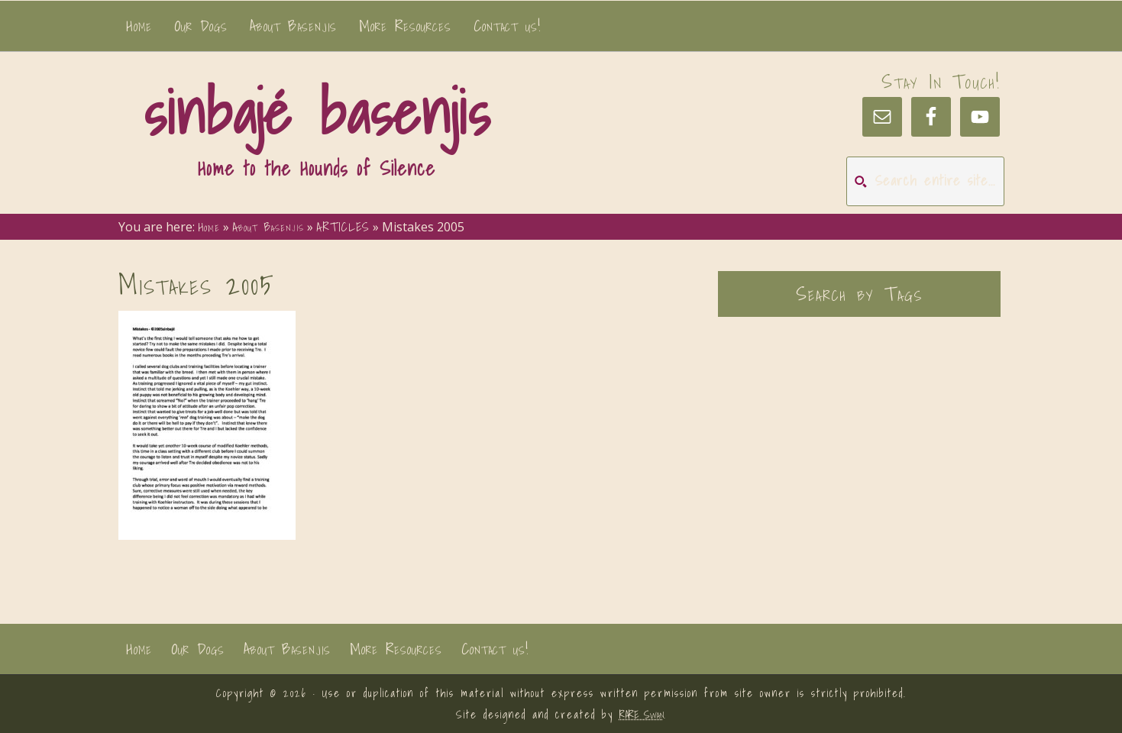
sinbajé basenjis (317, 112)
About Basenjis (287, 649)
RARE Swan (641, 714)
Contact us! (495, 649)
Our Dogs (198, 649)
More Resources (396, 649)
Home (139, 649)
